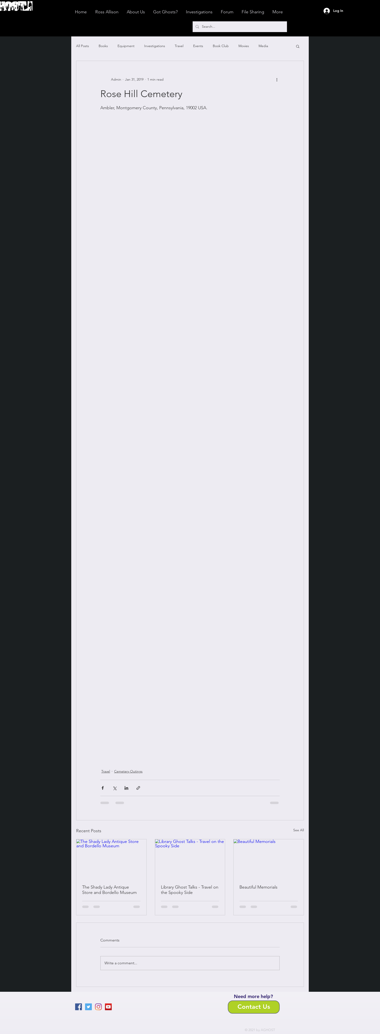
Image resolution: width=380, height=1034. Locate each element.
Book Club (221, 46)
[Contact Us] (254, 1007)
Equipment (126, 46)
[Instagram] (98, 1006)
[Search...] (239, 26)
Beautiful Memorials (258, 887)
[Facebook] (78, 1006)
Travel (179, 46)
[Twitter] (88, 1006)
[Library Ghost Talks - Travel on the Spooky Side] (190, 859)
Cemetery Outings (128, 771)
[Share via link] (138, 788)
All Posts (82, 46)
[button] (297, 46)
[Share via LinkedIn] (126, 788)
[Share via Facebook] (102, 788)
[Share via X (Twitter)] (114, 788)
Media (263, 46)
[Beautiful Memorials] (269, 859)
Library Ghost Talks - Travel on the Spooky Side (189, 889)
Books (103, 46)
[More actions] (277, 79)
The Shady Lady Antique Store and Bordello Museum (109, 889)
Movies (243, 46)
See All (298, 830)
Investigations (154, 46)
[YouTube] (108, 1006)
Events (198, 46)
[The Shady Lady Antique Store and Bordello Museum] (111, 859)
